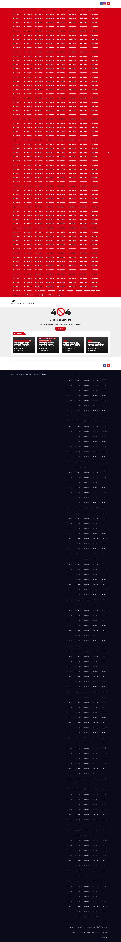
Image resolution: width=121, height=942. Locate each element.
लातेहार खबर (60, 295)
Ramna (90, 340)
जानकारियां (70, 291)
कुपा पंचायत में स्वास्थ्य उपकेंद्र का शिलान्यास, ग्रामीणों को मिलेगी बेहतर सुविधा (22, 346)
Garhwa (17, 340)
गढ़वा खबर (61, 291)
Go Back (60, 329)
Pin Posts (24, 10)
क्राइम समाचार (51, 291)
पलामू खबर (15, 295)
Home (15, 10)
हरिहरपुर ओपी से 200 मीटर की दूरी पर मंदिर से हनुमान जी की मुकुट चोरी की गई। (71, 346)
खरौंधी (30, 340)
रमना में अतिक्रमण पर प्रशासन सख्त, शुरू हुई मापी (33, 295)
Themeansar (43, 374)
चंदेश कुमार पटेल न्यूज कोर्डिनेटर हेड (44, 340)
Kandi (65, 340)
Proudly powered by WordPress (19, 374)
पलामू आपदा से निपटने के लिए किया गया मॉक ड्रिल (88, 291)
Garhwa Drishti (23, 340)
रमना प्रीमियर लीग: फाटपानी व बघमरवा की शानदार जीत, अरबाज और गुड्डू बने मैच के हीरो (97, 346)
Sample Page (40, 291)
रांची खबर (51, 295)
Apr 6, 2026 (19, 348)
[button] (109, 152)
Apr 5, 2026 (68, 348)
